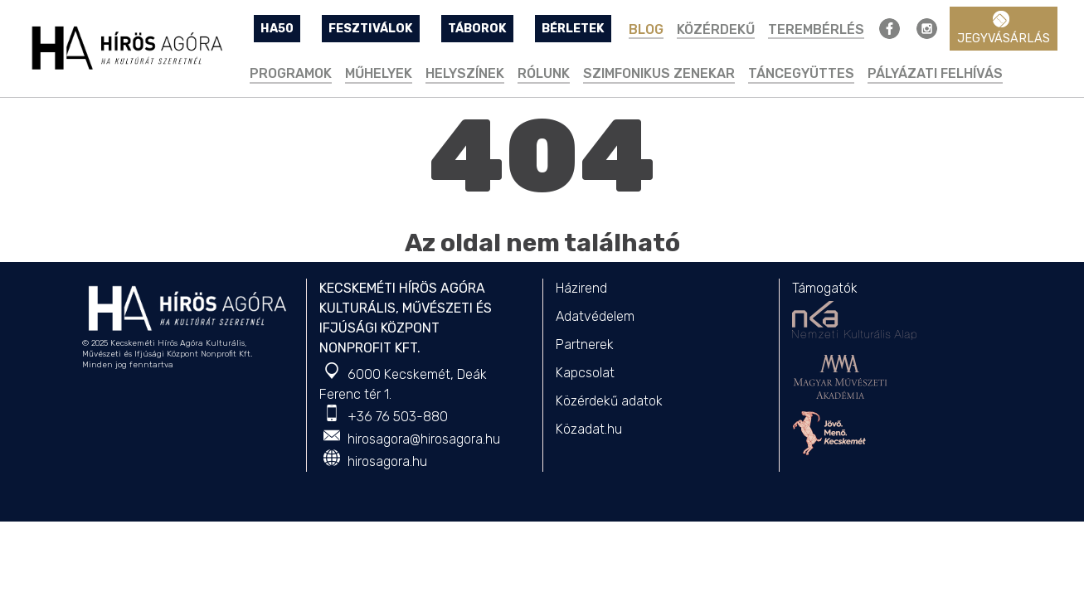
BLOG (646, 29)
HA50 (277, 29)
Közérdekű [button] (716, 29)
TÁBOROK (477, 29)
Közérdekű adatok (609, 401)
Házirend (581, 288)
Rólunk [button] (544, 73)
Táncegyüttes (801, 73)
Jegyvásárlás (1003, 28)
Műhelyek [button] (378, 73)
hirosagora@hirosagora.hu (424, 439)
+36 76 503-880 (398, 417)
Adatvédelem (595, 316)
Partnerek (585, 344)
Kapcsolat (585, 373)
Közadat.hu (589, 429)
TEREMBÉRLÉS (816, 29)
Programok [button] (291, 73)
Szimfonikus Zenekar (659, 73)
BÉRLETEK (573, 29)
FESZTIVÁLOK (370, 29)
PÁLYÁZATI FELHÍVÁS (935, 73)
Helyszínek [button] (464, 73)
